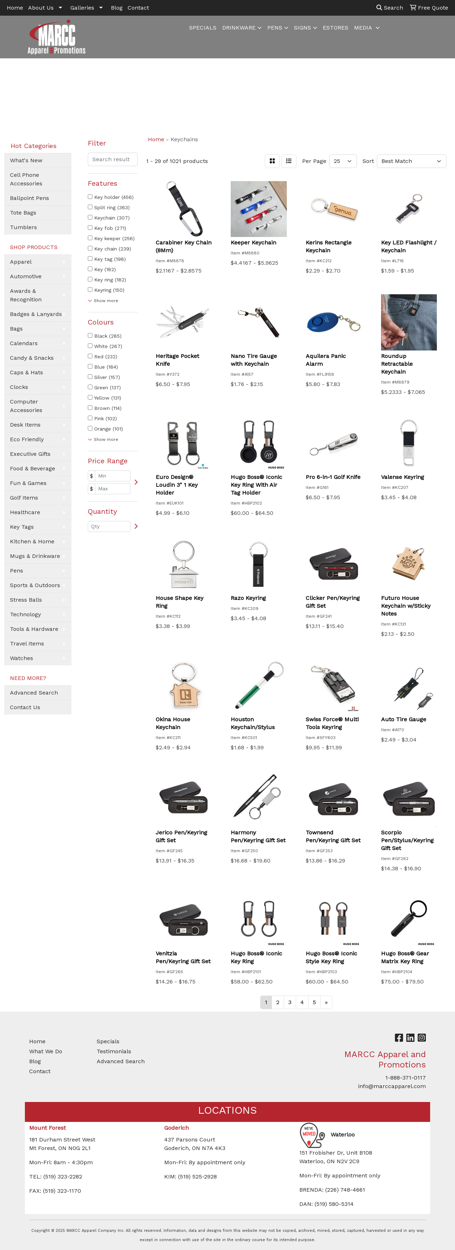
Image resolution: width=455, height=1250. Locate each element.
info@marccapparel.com (392, 1086)
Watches (21, 658)
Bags (16, 328)
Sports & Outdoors (35, 585)
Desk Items (25, 424)
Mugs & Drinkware (35, 556)
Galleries (82, 7)
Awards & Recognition (26, 295)
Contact (138, 7)
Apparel (21, 261)
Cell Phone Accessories (26, 179)
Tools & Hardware (34, 629)
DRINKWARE (239, 27)
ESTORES (335, 27)
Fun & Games (28, 483)
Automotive (26, 276)
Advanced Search (34, 692)
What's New (26, 160)
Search (389, 7)
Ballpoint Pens (29, 198)
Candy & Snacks (32, 357)
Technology (25, 614)
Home (15, 7)
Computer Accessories (26, 405)
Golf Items (24, 497)
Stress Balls (26, 599)
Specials (108, 1041)
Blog (117, 7)
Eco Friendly (27, 439)
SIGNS (302, 27)
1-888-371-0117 (405, 1077)
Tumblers (23, 227)
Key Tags (22, 526)
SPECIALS (202, 27)
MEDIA (364, 27)
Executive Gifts (30, 453)
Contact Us (25, 707)
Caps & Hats (26, 372)
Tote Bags (23, 212)
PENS (274, 27)
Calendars (24, 343)
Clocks (19, 387)
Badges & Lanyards (36, 314)
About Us (41, 7)
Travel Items (27, 643)
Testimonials (114, 1051)
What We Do (45, 1051)
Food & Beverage (32, 468)
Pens (16, 570)
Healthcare (25, 512)
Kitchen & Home (32, 541)
